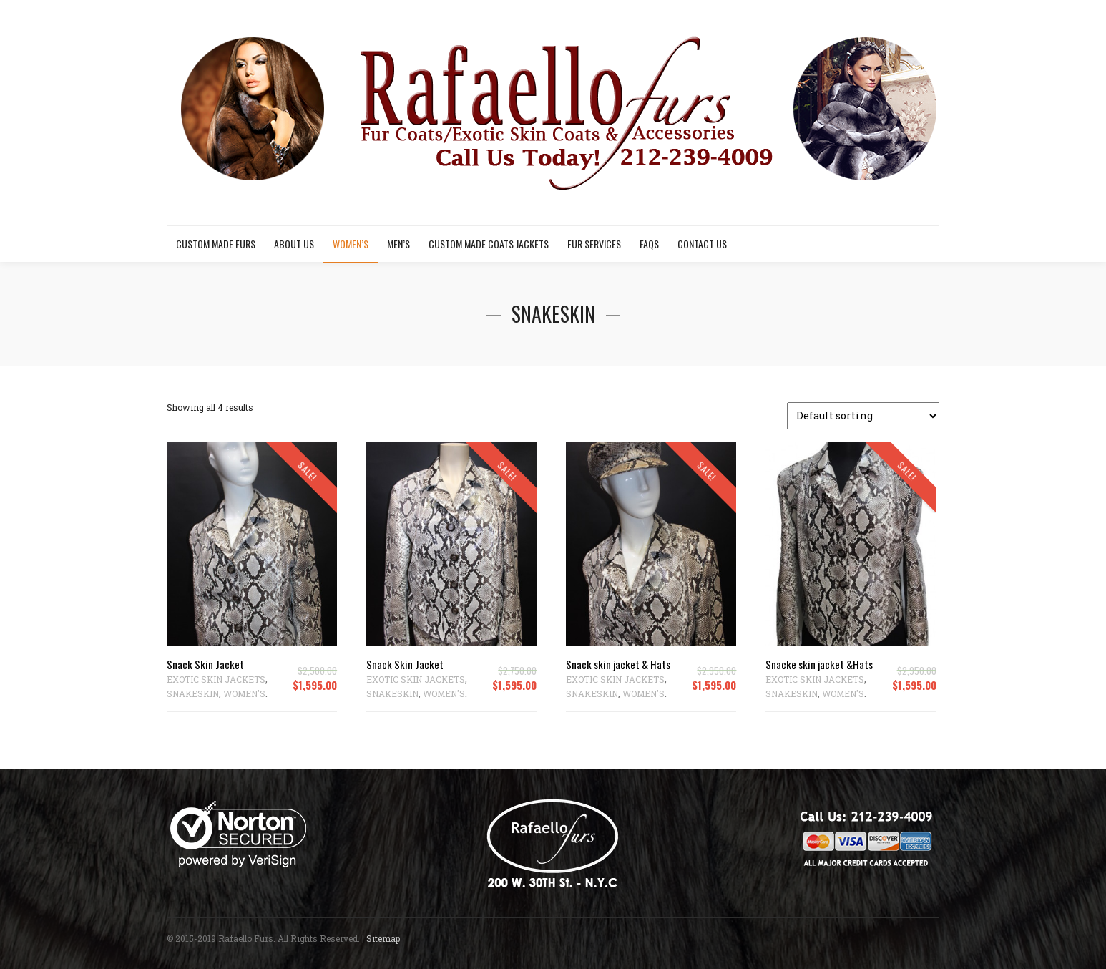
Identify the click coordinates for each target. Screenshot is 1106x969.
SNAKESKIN (193, 693)
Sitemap (383, 938)
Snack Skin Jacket (205, 664)
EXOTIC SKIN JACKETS (216, 679)
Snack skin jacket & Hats (618, 664)
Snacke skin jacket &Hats (819, 664)
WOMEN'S (244, 693)
